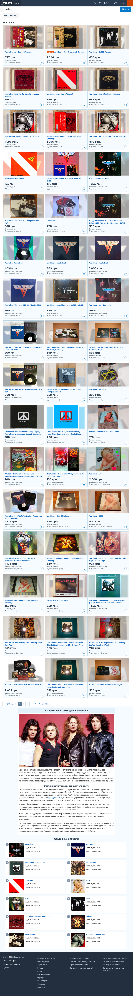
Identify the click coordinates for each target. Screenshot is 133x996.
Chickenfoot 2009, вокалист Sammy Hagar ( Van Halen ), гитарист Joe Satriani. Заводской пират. (23, 434)
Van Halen (51, 221)
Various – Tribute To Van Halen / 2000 (104, 432)
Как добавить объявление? (113, 961)
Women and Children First (35, 862)
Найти (125, 9)
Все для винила (43, 974)
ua (99, 3)
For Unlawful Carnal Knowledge (37, 916)
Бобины (40, 968)
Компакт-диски (43, 961)
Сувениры (41, 984)
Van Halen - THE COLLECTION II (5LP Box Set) (23, 685)
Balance (89, 916)
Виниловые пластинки (46, 958)
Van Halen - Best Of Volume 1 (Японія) (69, 52)
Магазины (41, 987)
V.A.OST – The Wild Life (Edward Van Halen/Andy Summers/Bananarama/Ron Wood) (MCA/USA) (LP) (23, 476)
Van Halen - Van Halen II (98, 263)
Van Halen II (90, 844)
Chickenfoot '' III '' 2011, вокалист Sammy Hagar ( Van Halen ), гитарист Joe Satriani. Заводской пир (64, 434)
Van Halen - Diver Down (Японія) (60, 94)
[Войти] (107, 3)
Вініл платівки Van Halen (99, 178)
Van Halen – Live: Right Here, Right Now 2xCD (65, 305)
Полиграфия (42, 981)
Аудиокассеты (42, 965)
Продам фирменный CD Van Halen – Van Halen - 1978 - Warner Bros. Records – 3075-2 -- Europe (108, 223)
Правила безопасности (79, 965)
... (31, 704)
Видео (39, 971)
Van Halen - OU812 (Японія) (100, 52)
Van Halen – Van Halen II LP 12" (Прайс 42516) (23, 305)
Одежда (40, 978)
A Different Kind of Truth (95, 934)
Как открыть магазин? (111, 965)
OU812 (88, 898)
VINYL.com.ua (18, 957)
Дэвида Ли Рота (55, 798)
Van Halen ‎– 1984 (96, 516)
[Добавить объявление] (130, 3)
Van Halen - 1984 (96, 474)
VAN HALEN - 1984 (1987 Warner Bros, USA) (106, 685)
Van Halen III (30, 934)
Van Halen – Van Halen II (56, 263)
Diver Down (29, 880)
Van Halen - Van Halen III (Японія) (18, 52)
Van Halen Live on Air (97, 389)
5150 (27, 898)
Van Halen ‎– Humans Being (57, 600)
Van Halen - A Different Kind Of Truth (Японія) (107, 136)
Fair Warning (91, 862)
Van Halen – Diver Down (14, 178)
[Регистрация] (119, 3)
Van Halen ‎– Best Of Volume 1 (58, 516)
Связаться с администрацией (81, 968)
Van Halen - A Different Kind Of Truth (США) (22, 136)
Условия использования (79, 958)
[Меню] (24, 3)
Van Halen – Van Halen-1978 (100, 305)
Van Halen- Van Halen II (14, 263)
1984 (88, 880)
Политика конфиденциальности (82, 961)
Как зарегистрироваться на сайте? (116, 958)
